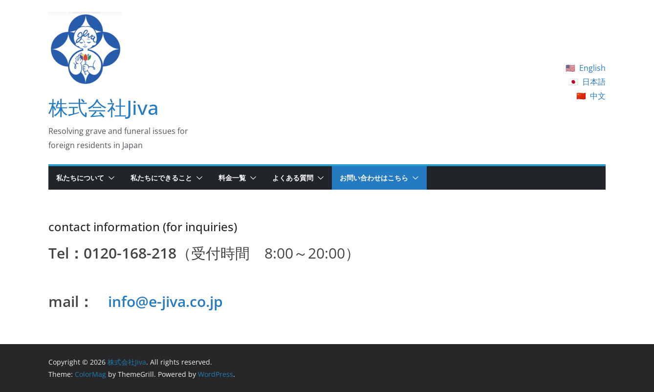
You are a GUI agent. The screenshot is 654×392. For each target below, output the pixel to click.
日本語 (594, 81)
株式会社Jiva (103, 107)
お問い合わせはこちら (374, 177)
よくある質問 (292, 177)
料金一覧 (232, 177)
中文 (598, 95)
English (592, 68)
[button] (109, 178)
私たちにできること (161, 177)
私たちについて (80, 177)
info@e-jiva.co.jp (165, 301)
